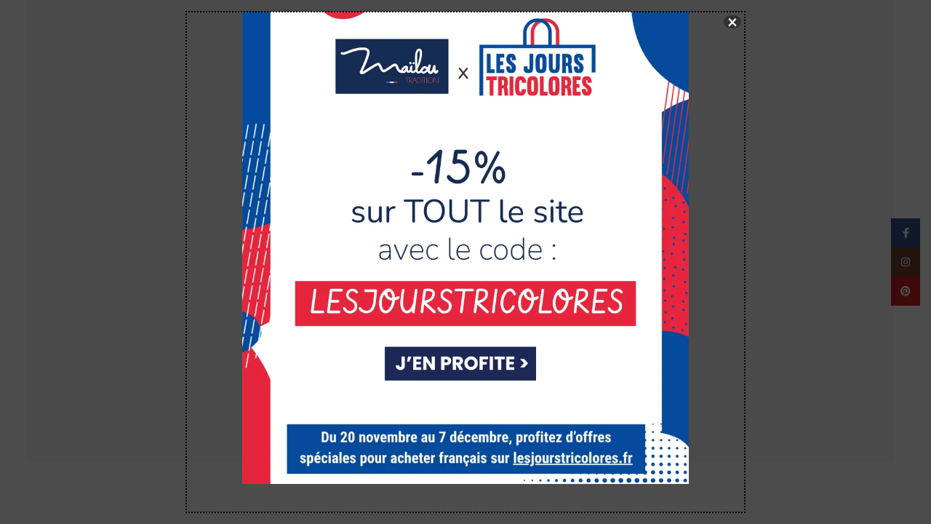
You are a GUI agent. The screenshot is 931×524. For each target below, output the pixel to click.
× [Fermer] (732, 21)
